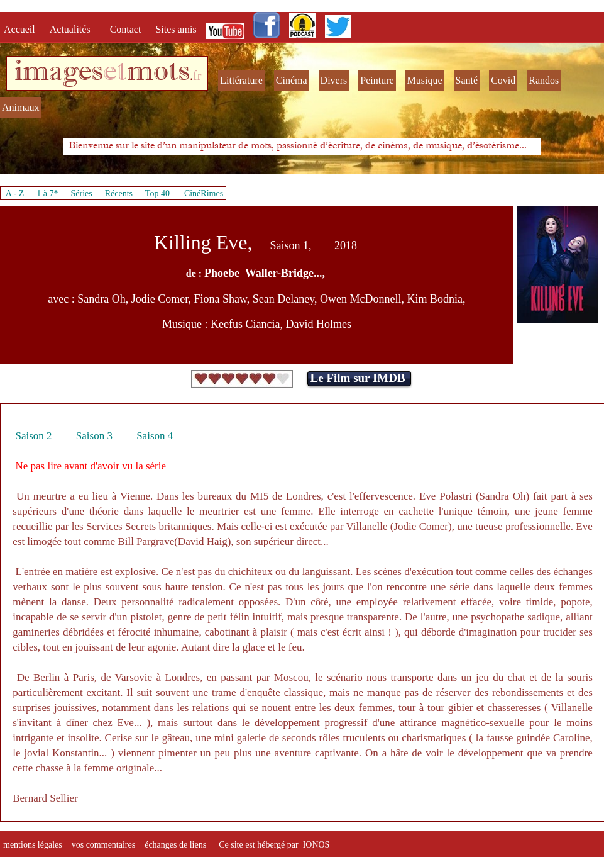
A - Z (15, 193)
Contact (126, 29)
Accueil (22, 29)
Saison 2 (33, 436)
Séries (81, 193)
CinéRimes (203, 193)
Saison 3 (94, 436)
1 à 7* (47, 193)
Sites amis (175, 29)
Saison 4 (154, 436)
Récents (119, 193)
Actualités (74, 29)
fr (197, 75)
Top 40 (157, 193)
